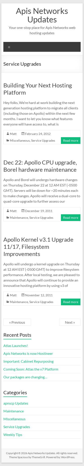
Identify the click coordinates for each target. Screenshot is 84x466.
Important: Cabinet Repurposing (28, 361)
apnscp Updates (15, 403)
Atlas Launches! (15, 345)
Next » (70, 322)
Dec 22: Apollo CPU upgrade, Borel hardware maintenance (40, 166)
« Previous (17, 322)
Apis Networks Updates (42, 15)
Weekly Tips (12, 434)
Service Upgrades (43, 140)
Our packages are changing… (25, 377)
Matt (13, 134)
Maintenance (19, 217)
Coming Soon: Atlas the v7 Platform (30, 369)
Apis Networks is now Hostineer (28, 353)
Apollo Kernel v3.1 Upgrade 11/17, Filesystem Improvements (38, 246)
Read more (70, 140)
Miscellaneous (20, 140)
